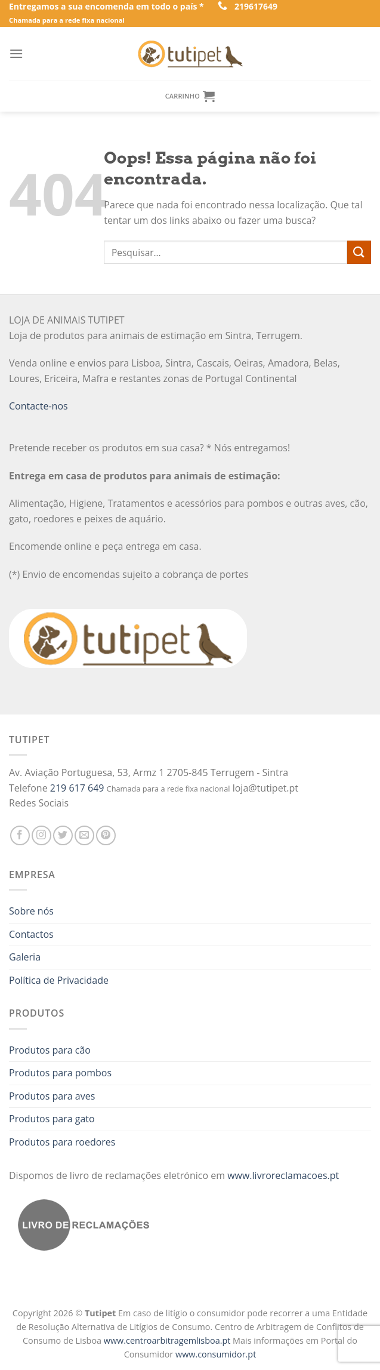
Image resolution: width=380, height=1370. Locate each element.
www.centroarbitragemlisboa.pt (168, 1340)
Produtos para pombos (60, 1072)
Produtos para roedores (62, 1142)
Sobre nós (31, 911)
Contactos (31, 934)
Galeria (25, 956)
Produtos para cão (50, 1050)
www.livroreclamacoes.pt (283, 1175)
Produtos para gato (52, 1118)
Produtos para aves (52, 1096)
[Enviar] (359, 252)
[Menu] (16, 53)
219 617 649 (77, 788)
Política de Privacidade (59, 980)
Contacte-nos (38, 405)
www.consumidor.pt (215, 1354)
